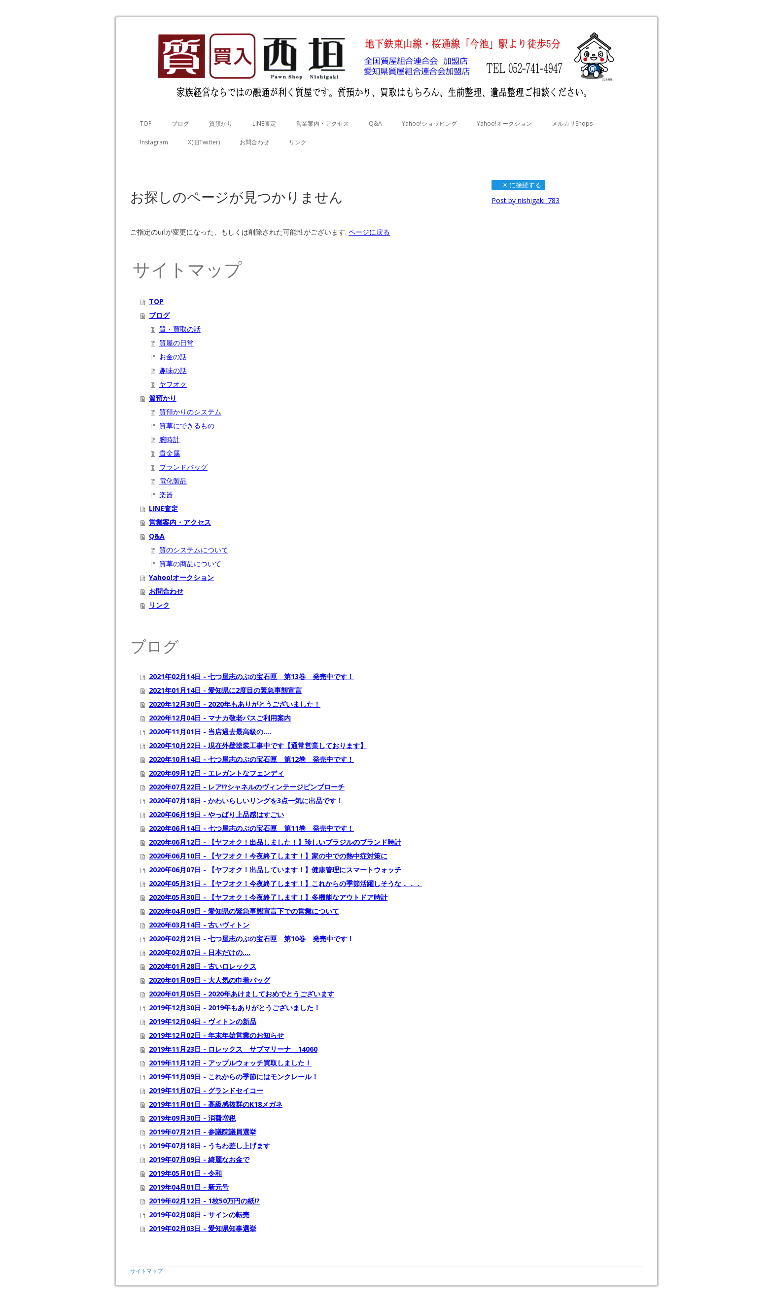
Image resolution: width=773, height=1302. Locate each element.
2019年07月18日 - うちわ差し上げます (209, 1145)
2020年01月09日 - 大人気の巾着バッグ (209, 980)
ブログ (180, 123)
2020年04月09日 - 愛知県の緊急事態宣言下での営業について (244, 911)
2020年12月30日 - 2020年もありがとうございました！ (234, 704)
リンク (298, 142)
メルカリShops (572, 123)
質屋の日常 (176, 342)
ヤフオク (173, 384)
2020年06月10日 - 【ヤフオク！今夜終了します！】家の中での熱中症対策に (268, 855)
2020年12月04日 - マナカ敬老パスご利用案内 (220, 717)
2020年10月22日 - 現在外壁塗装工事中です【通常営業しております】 (258, 745)
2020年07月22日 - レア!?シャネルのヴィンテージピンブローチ (247, 786)
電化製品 (173, 480)
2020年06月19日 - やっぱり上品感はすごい (216, 814)
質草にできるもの (186, 425)
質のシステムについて (193, 549)
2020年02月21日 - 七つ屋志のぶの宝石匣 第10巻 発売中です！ (251, 938)
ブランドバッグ (183, 467)
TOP (146, 123)
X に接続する (517, 185)
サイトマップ (146, 1270)
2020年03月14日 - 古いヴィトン (199, 924)
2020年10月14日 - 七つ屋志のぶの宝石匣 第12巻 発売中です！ (251, 759)
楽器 (166, 494)
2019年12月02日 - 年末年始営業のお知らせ (216, 1035)
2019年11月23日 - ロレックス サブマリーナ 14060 (233, 1049)
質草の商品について (190, 563)
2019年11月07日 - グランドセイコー (206, 1090)
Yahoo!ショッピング (429, 123)
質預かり (221, 123)
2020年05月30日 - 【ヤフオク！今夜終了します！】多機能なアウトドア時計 (268, 897)
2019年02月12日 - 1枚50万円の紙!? (204, 1200)
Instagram (154, 142)
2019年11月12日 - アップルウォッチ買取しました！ (230, 1062)
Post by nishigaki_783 (526, 200)
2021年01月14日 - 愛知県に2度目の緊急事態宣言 (225, 690)
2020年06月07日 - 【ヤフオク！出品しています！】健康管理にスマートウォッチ (275, 869)
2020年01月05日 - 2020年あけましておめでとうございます (241, 993)
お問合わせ (254, 142)
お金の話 (173, 356)
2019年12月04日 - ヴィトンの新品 (202, 1021)
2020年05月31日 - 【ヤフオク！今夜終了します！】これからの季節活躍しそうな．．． (285, 883)
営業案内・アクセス (322, 123)
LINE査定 (264, 123)
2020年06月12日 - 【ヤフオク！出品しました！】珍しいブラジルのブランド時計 (275, 842)
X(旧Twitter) (204, 142)
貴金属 (169, 453)
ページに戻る (369, 232)
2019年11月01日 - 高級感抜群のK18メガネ (215, 1104)
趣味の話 (173, 370)
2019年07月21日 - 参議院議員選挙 (202, 1131)
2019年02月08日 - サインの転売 (199, 1214)
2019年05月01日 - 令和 (185, 1173)
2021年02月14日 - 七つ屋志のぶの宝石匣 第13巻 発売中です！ (251, 676)
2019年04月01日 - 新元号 (189, 1187)
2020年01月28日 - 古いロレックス (202, 966)
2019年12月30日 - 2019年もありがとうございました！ (234, 1007)
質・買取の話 (180, 329)
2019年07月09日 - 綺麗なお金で (199, 1159)
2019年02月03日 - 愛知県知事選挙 (202, 1228)
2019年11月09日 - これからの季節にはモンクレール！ (233, 1076)
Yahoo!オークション (504, 123)
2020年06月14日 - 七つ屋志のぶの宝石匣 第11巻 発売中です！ (251, 828)
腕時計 (169, 439)
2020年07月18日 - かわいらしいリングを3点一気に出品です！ (246, 800)
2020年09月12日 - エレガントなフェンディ (216, 773)
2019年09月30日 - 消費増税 (192, 1118)
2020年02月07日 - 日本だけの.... (199, 952)
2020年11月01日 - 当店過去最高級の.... (210, 731)
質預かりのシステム (190, 411)
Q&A (375, 123)
